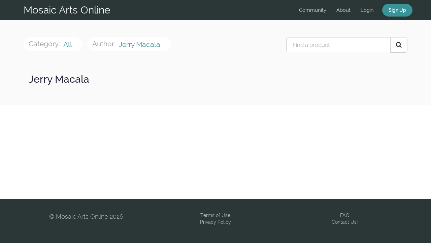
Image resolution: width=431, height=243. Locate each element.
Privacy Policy (215, 222)
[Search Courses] (398, 45)
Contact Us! (345, 222)
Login (367, 10)
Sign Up (397, 10)
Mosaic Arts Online (67, 10)
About (343, 10)
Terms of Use (215, 215)
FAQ (345, 215)
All (68, 44)
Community (312, 10)
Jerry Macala (140, 44)
